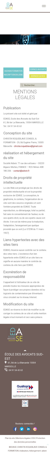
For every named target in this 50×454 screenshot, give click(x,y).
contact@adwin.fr (21, 171)
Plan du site (10, 438)
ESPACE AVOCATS (38, 69)
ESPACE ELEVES (38, 76)
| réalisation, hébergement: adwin (32, 451)
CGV (33, 438)
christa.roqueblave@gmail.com (28, 146)
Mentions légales (23, 438)
